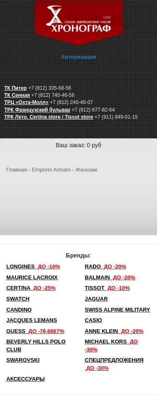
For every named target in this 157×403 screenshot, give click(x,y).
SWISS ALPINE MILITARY (117, 310)
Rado (105, 266)
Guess (35, 331)
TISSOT (107, 288)
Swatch (17, 299)
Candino (19, 310)
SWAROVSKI (22, 360)
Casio (93, 320)
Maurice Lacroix (32, 277)
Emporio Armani (51, 169)
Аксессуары (25, 379)
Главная (16, 169)
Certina (31, 288)
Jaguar (96, 299)
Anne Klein (114, 331)
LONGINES (33, 266)
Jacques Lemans (31, 320)
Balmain (110, 277)
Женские (86, 169)
